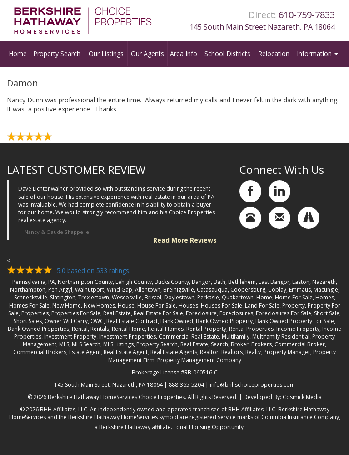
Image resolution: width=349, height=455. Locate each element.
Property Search (56, 53)
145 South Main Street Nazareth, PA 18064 (262, 27)
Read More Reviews (185, 240)
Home (18, 53)
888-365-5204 (186, 385)
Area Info (183, 53)
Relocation (273, 53)
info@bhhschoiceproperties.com (252, 385)
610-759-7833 (307, 15)
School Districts (227, 53)
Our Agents (147, 53)
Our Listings (106, 53)
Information (317, 53)
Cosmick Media (302, 397)
